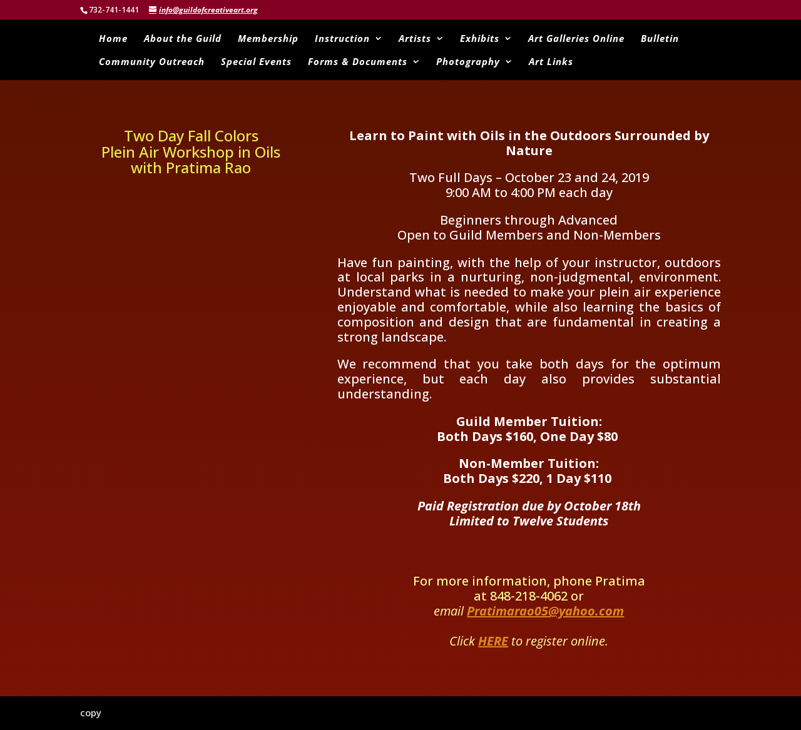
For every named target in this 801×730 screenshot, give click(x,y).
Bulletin (660, 39)
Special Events (256, 62)
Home (113, 39)
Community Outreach (152, 62)
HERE (493, 640)
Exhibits (479, 39)
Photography (468, 62)
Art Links (551, 62)
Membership (268, 39)
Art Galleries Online (576, 39)
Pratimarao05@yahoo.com (545, 610)
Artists (415, 39)
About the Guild (183, 39)
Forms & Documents (357, 62)
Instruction (342, 39)
